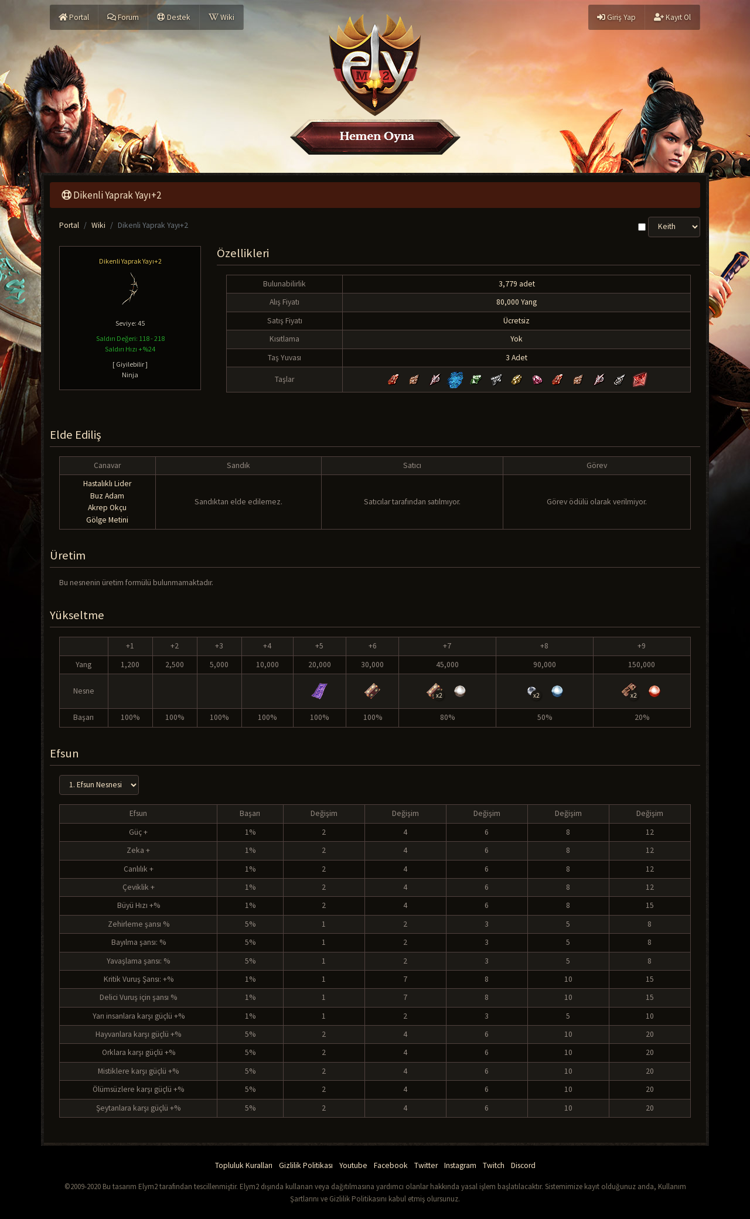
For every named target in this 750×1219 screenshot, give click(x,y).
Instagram (460, 1165)
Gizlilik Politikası (306, 1165)
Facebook (391, 1165)
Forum (123, 17)
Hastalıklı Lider (107, 484)
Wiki (221, 17)
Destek (173, 17)
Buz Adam (107, 496)
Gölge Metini (107, 520)
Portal (74, 17)
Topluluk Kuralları (243, 1165)
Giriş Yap (616, 17)
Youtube (353, 1165)
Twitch (493, 1165)
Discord (523, 1165)
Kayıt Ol (672, 17)
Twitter (426, 1165)
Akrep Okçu (107, 508)
